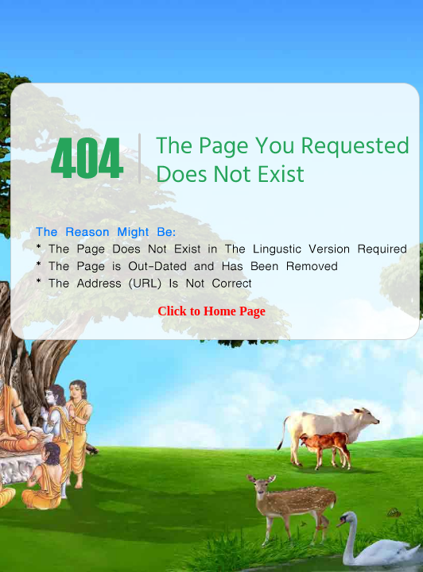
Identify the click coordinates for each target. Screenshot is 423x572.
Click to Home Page (211, 311)
